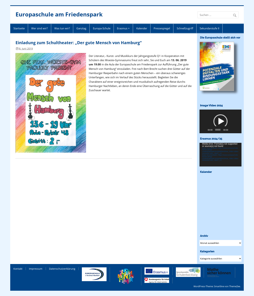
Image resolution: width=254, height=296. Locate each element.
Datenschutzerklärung (62, 269)
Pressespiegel (162, 28)
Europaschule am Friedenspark (59, 14)
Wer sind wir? (39, 28)
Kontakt (17, 269)
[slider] (217, 130)
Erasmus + (123, 28)
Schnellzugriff (185, 28)
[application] (220, 121)
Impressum (35, 269)
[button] (220, 121)
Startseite (19, 28)
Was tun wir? (62, 28)
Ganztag (81, 28)
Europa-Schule (101, 28)
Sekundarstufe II (209, 28)
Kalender (141, 28)
